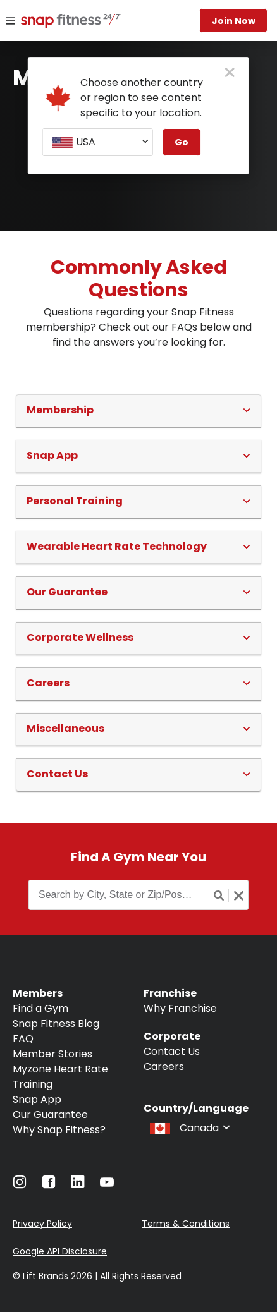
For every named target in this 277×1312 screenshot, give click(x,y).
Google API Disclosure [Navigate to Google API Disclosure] (60, 1251)
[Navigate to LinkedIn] (78, 1184)
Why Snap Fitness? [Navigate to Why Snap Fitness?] (59, 1129)
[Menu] (10, 21)
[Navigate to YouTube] (107, 1185)
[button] (138, 410)
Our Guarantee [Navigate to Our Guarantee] (50, 1114)
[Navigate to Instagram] (20, 1185)
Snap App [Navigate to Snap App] (37, 1099)
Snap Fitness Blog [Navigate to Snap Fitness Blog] (56, 1023)
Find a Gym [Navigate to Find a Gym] (40, 1008)
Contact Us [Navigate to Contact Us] (172, 1051)
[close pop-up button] (230, 73)
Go (181, 142)
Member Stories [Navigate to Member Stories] (52, 1054)
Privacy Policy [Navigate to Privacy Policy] (42, 1223)
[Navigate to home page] (62, 22)
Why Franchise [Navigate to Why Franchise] (180, 1008)
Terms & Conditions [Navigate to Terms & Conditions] (186, 1223)
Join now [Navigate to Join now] (233, 21)
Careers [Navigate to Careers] (164, 1066)
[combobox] (97, 142)
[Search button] (219, 895)
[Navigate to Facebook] (49, 1185)
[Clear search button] (238, 895)
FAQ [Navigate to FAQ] (23, 1038)
